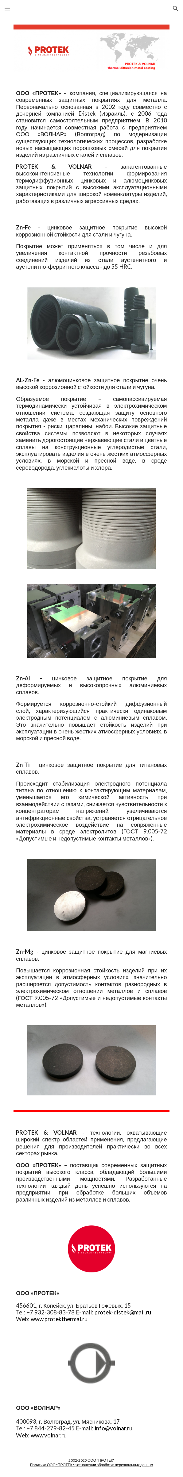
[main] (91, 147)
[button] (7, 8)
